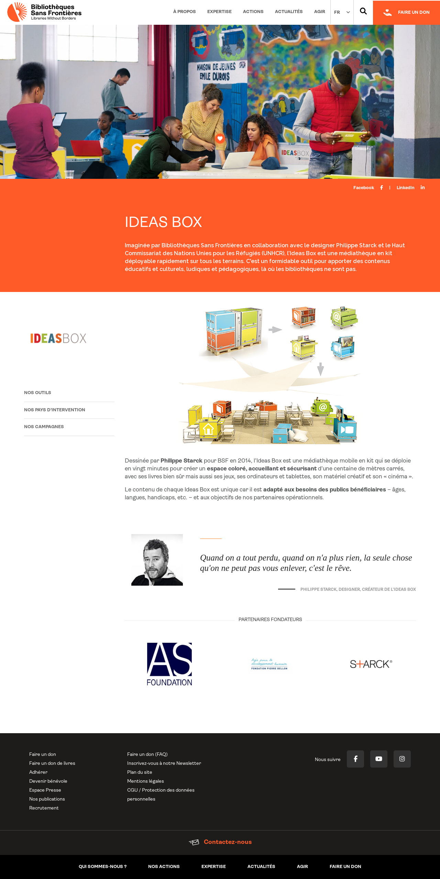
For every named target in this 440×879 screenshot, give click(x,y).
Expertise (219, 12)
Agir (319, 12)
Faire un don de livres (52, 763)
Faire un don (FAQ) (147, 754)
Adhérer (38, 772)
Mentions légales (145, 781)
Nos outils (37, 393)
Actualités (289, 12)
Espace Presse (45, 790)
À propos (184, 12)
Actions (253, 12)
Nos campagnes (44, 427)
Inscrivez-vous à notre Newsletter (164, 763)
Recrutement (44, 808)
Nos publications (47, 799)
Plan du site (139, 772)
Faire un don (42, 754)
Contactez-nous (220, 842)
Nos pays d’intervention (54, 410)
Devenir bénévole (48, 781)
